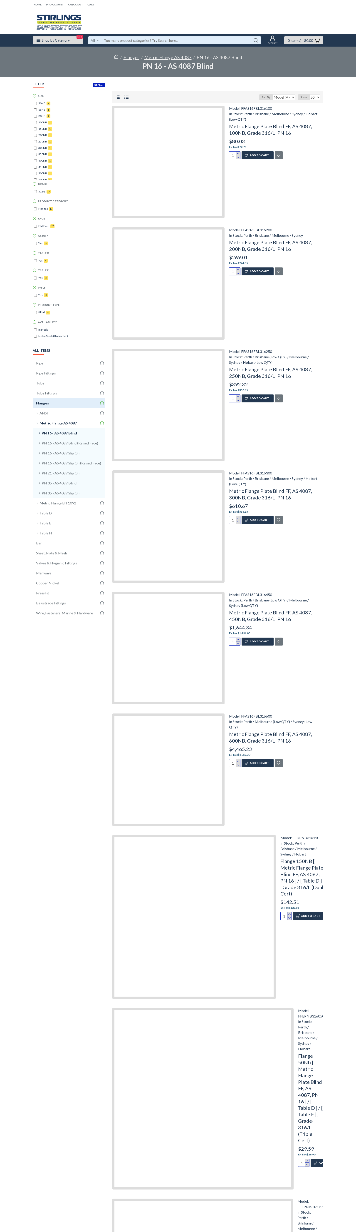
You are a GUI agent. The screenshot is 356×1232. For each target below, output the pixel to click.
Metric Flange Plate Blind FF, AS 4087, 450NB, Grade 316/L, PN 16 (270, 615)
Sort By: (263, 97)
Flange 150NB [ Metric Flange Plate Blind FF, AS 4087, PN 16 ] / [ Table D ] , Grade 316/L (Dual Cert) (301, 877)
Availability (47, 322)
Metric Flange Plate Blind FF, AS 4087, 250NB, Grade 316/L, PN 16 (270, 372)
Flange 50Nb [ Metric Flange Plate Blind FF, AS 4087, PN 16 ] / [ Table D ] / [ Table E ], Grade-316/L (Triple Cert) (310, 1098)
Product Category (53, 201)
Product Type (49, 305)
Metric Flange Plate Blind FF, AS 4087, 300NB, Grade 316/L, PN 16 (270, 494)
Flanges (131, 57)
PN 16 (41, 287)
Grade (42, 184)
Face (41, 218)
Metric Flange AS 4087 (168, 57)
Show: (305, 97)
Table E (43, 270)
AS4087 (43, 235)
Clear (100, 85)
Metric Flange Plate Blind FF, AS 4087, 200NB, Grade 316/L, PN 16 (270, 245)
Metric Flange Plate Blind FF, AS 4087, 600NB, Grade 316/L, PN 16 (270, 737)
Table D (43, 253)
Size (41, 95)
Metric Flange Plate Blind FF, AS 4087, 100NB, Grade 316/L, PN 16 (270, 129)
